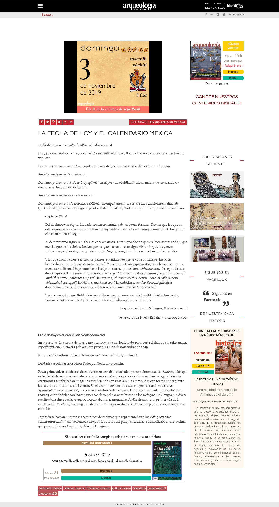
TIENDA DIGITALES (214, 8)
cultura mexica (121, 488)
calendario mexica (50, 488)
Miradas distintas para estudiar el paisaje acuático (216, 186)
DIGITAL (203, 372)
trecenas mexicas (74, 488)
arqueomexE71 (157, 488)
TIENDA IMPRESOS (214, 4)
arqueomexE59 (48, 493)
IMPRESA (203, 365)
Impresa (106, 470)
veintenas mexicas (98, 488)
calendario (139, 488)
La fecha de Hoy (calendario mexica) (158, 122)
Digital (106, 478)
